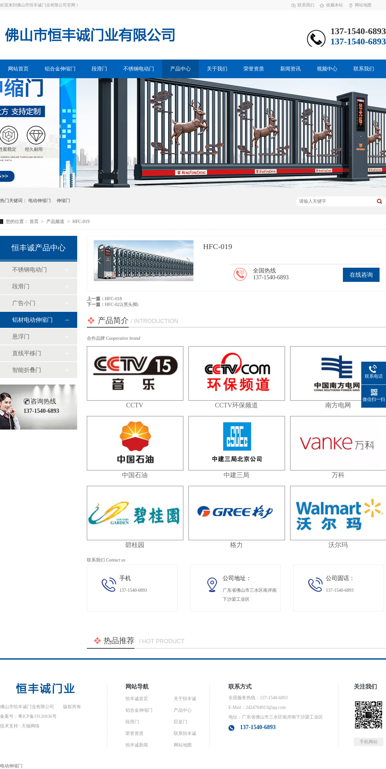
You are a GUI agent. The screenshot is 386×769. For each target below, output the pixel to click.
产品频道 (56, 221)
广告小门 (23, 303)
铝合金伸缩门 (60, 68)
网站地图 (363, 5)
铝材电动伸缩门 (32, 320)
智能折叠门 (26, 370)
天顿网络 (31, 726)
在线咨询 (361, 275)
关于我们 (217, 68)
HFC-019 (80, 221)
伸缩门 (63, 200)
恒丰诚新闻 (136, 745)
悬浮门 (21, 336)
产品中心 (180, 68)
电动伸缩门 (39, 200)
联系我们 (306, 5)
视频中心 (327, 68)
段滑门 (99, 68)
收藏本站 (334, 5)
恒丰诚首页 (136, 698)
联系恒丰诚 (185, 733)
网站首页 (18, 68)
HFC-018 (113, 298)
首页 (35, 221)
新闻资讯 (290, 68)
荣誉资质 (254, 68)
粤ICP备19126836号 (37, 716)
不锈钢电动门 (138, 68)
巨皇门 (180, 721)
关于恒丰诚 (185, 698)
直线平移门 (26, 353)
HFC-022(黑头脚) (121, 304)
